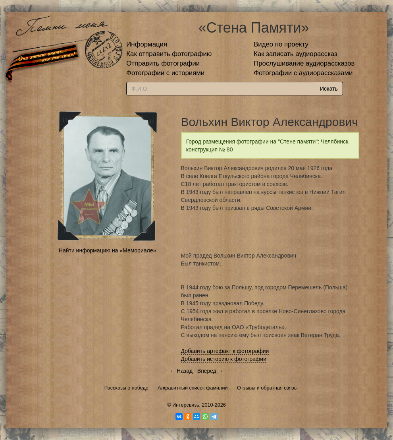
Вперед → (210, 371)
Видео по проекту (281, 44)
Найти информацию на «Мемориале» (107, 250)
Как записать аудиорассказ (295, 54)
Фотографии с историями (165, 73)
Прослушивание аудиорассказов (304, 63)
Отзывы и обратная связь (267, 388)
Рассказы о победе (126, 388)
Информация (146, 44)
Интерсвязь (185, 405)
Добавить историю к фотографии (224, 359)
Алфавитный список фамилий (192, 388)
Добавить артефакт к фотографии (225, 351)
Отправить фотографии (163, 63)
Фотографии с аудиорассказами (303, 73)
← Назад (181, 371)
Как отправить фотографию (169, 54)
